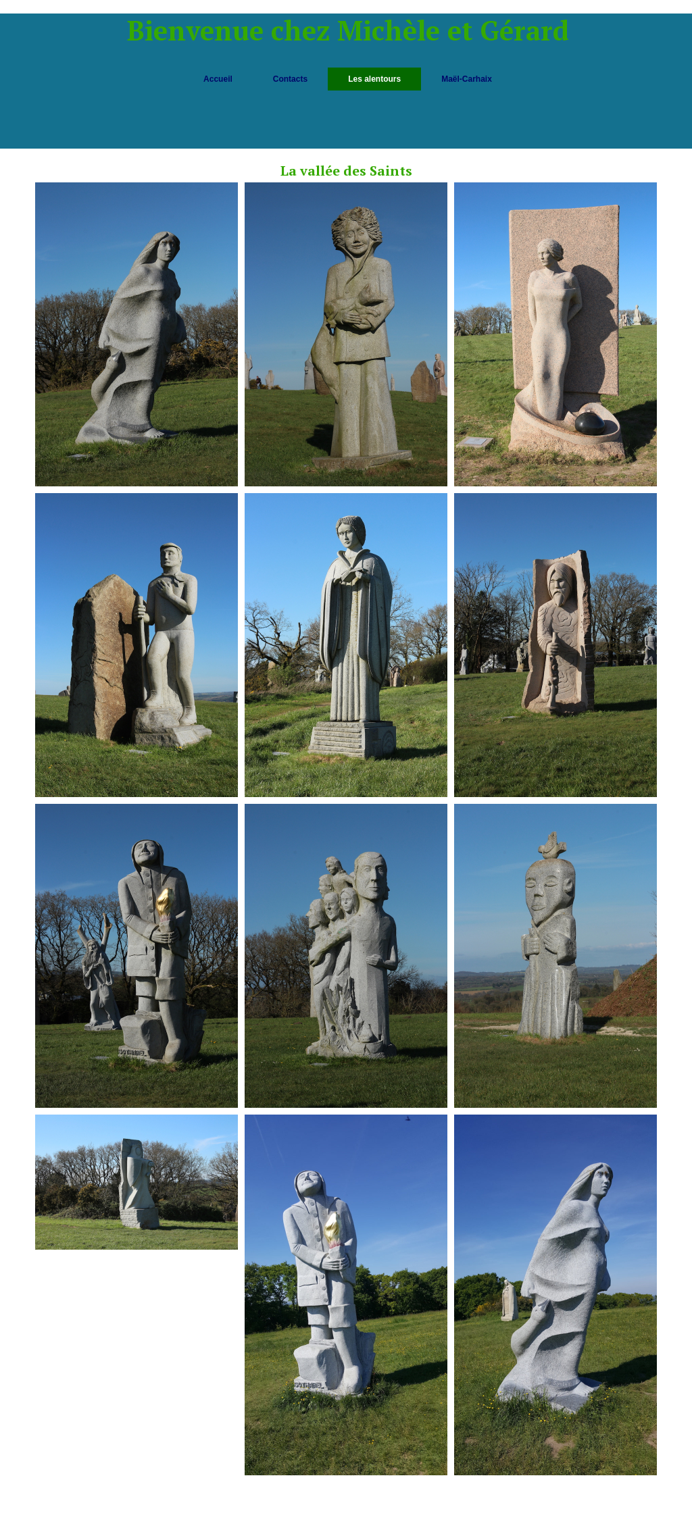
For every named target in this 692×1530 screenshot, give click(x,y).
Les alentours (374, 79)
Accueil (217, 79)
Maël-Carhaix (466, 79)
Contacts (290, 79)
